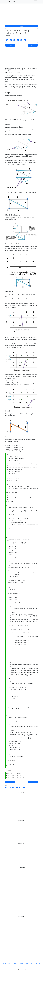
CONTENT (37, 984)
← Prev (10, 45)
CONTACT (27, 984)
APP (21, 987)
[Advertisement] (21, 15)
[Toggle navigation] (36, 2)
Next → (33, 45)
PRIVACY (16, 984)
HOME (4, 984)
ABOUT (10, 984)
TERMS (21, 984)
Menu (21, 26)
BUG (32, 984)
